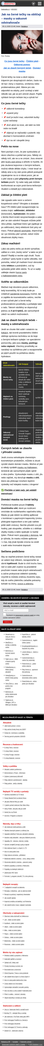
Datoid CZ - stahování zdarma (13, 1031)
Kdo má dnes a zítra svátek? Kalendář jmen (18, 991)
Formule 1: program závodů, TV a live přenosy (18, 876)
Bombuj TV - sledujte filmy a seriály (15, 1013)
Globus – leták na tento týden (13, 937)
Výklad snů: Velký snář (11, 962)
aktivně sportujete (22, 231)
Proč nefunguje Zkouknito (12, 1024)
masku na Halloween (27, 467)
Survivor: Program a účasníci (13, 816)
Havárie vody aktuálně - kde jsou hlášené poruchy (20, 837)
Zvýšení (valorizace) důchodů (13, 776)
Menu (39, 3)
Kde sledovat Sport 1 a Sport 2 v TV (15, 848)
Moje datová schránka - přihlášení (14, 855)
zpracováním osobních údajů (24, 615)
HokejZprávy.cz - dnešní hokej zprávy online (11, 678)
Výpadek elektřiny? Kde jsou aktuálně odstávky (19, 834)
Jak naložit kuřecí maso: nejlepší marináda (17, 905)
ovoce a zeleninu (25, 584)
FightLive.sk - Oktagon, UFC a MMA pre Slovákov (11, 702)
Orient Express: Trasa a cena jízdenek (16, 973)
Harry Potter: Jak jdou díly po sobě (15, 809)
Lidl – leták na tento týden (12, 920)
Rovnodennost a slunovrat (12, 969)
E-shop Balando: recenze (12, 758)
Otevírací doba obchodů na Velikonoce (16, 916)
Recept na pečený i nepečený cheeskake (17, 894)
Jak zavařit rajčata (10, 898)
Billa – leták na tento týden (12, 930)
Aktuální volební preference (12, 769)
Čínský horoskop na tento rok (13, 966)
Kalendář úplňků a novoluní (12, 959)
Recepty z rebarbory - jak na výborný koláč (17, 891)
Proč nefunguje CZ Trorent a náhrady (16, 1027)
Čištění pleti (32, 61)
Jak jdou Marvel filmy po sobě (13, 802)
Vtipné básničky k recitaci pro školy (15, 998)
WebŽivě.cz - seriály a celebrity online (10, 645)
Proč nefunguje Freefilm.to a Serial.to (16, 1020)
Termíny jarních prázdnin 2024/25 (14, 736)
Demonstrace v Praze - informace (14, 773)
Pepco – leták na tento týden (13, 934)
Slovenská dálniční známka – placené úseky (18, 862)
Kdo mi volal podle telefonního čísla (15, 980)
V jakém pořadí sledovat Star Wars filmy (16, 805)
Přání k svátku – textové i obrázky (14, 994)
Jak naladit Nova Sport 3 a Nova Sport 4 (16, 977)
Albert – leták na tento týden (13, 927)
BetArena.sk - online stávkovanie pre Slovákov (11, 694)
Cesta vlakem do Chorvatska (13, 984)
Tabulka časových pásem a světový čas (16, 830)
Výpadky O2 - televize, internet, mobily (16, 841)
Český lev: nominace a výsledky (14, 733)
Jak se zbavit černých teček (17, 68)
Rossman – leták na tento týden (14, 944)
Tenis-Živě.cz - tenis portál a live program (11, 686)
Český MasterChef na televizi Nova (15, 798)
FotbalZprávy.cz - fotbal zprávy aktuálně (10, 669)
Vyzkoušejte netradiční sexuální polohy (16, 987)
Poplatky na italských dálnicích (13, 869)
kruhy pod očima (13, 162)
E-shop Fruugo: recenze (11, 754)
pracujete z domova (29, 535)
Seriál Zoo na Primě (10, 812)
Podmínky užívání (26, 1042)
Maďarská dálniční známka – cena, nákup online (19, 859)
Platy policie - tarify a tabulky (13, 783)
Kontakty (15, 1042)
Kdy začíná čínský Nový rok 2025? (15, 729)
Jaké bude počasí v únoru (12, 726)
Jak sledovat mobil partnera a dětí (14, 827)
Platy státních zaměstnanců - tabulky (15, 780)
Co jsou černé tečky (14, 61)
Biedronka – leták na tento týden (14, 941)
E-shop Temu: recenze (11, 747)
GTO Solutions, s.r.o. (35, 1044)
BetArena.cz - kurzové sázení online (10, 653)
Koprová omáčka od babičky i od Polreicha (17, 901)
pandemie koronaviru (20, 294)
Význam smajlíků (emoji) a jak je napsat (16, 844)
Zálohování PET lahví (11, 873)
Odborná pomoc (22, 64)
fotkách (4, 333)
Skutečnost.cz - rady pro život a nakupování (10, 637)
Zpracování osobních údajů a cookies (13, 1044)
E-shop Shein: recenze (11, 751)
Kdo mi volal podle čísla (11, 851)
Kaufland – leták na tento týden (14, 923)
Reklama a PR (5, 1042)
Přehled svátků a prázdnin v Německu (16, 955)
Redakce (24, 26)
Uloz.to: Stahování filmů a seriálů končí (16, 1009)
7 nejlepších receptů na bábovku (14, 887)
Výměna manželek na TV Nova (14, 794)
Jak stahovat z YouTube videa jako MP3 (16, 1016)
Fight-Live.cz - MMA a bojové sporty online (11, 661)
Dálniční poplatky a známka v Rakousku (16, 866)
